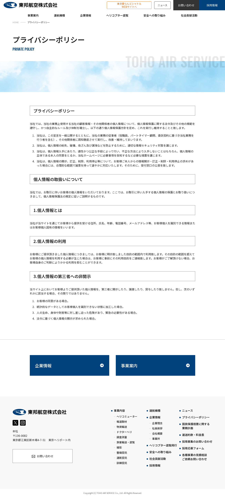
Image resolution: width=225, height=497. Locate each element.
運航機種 (154, 410)
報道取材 (122, 421)
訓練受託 (122, 463)
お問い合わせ (186, 5)
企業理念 (157, 423)
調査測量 (122, 437)
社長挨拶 (157, 428)
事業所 (156, 438)
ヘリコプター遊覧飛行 (163, 445)
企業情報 (43, 365)
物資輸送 (122, 427)
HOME (16, 22)
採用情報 (212, 5)
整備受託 (122, 452)
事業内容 (119, 410)
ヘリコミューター (127, 416)
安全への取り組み (160, 452)
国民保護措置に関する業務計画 (196, 426)
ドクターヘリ (124, 432)
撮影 (119, 447)
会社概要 (157, 433)
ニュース (162, 5)
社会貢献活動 (157, 459)
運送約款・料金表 (193, 435)
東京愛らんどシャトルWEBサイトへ (129, 5)
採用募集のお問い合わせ (197, 441)
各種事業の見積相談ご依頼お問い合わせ (194, 457)
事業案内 (129, 365)
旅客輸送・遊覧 (126, 442)
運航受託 (122, 457)
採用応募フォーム (193, 448)
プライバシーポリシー (196, 417)
